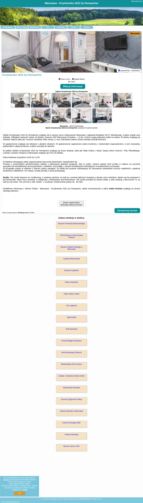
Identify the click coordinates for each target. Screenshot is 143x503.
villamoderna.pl (136, 1)
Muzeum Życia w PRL (71, 447)
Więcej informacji (73, 87)
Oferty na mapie (21, 27)
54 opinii (88, 128)
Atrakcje (73, 27)
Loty (47, 27)
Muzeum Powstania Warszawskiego (71, 224)
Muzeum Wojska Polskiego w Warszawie (71, 249)
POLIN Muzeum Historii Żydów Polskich (71, 237)
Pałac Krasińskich (71, 283)
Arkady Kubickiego (71, 435)
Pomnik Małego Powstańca (71, 341)
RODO (24, 490)
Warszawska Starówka (71, 388)
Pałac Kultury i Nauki (71, 294)
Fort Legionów (71, 306)
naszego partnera (10, 191)
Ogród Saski (71, 318)
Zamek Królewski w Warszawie (71, 412)
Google (6, 480)
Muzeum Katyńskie (71, 271)
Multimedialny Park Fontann (71, 365)
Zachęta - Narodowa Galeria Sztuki (72, 376)
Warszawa (135, 33)
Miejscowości (34, 27)
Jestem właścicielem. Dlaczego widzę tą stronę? (71, 204)
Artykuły (87, 27)
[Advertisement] (71, 477)
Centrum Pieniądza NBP (71, 423)
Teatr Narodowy (71, 330)
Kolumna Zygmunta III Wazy (71, 400)
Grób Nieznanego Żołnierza (71, 353)
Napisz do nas (97, 499)
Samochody (61, 27)
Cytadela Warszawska (71, 259)
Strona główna (8, 27)
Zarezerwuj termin (127, 211)
